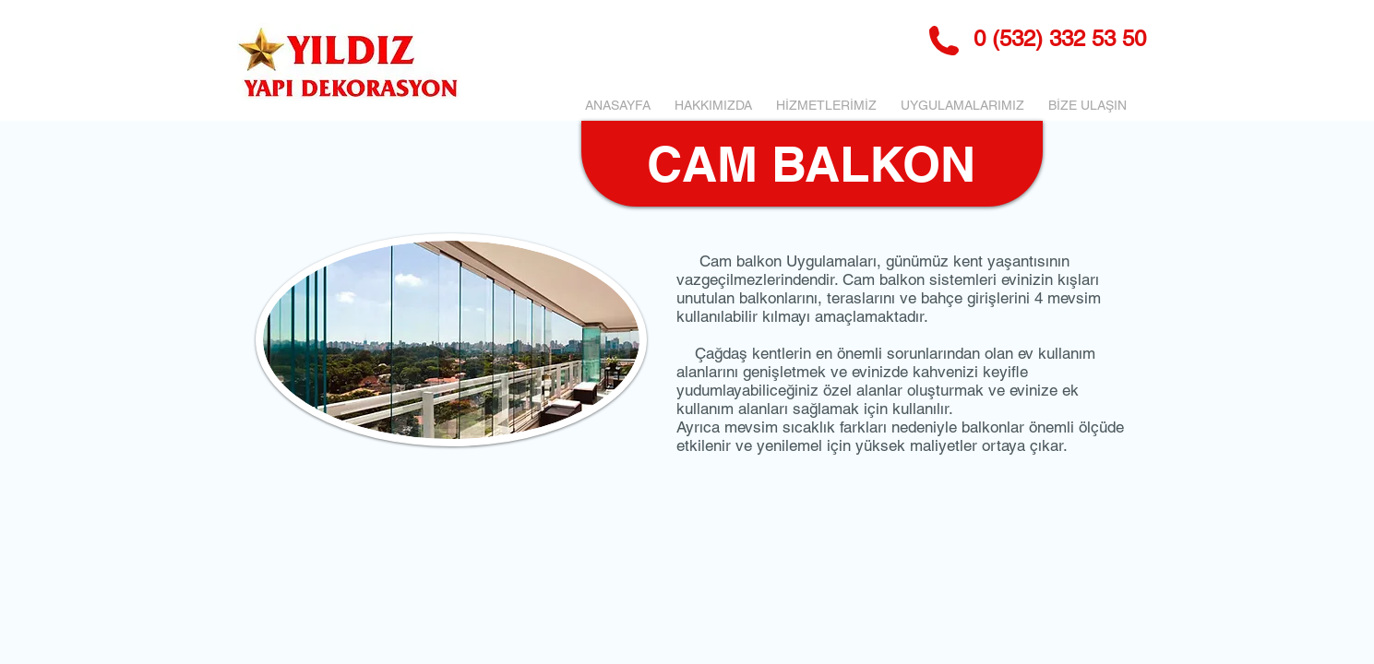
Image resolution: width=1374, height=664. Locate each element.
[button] (826, 105)
